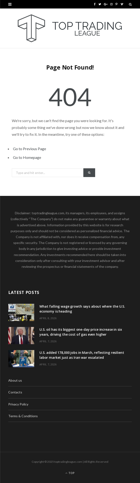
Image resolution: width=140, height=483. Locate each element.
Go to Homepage (27, 157)
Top (70, 473)
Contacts (15, 392)
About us (15, 380)
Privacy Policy (18, 404)
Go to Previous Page (29, 148)
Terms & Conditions (23, 416)
